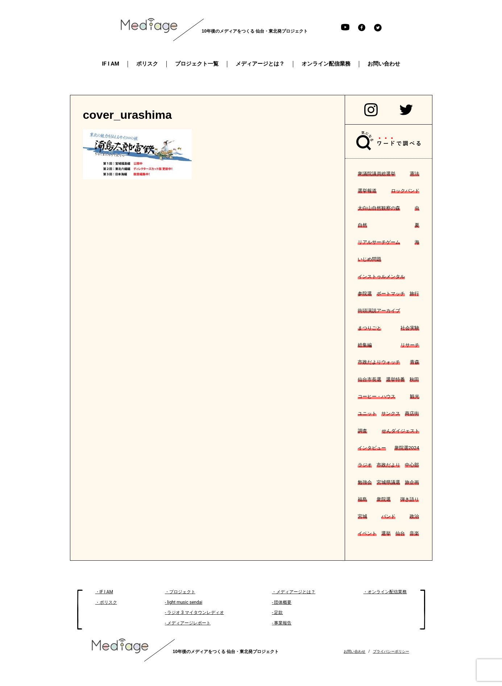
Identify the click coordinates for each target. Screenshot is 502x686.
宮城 (362, 516)
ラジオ (365, 465)
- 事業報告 (281, 623)
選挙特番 (395, 379)
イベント (367, 533)
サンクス (390, 413)
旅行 (414, 293)
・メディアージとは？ (293, 591)
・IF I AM (104, 591)
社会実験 (410, 328)
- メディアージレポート (188, 623)
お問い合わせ (354, 651)
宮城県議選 (388, 482)
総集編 (365, 345)
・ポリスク (106, 602)
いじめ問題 (369, 259)
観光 (414, 396)
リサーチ (410, 345)
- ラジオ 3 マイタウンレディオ (194, 612)
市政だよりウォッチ (379, 362)
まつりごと (369, 328)
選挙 (386, 533)
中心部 (412, 465)
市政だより (388, 465)
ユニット (367, 413)
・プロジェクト (180, 591)
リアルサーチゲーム (379, 242)
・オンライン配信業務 (385, 591)
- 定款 (277, 612)
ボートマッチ (391, 293)
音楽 (414, 533)
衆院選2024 (406, 448)
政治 (414, 516)
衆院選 (384, 499)
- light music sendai (183, 602)
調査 (362, 431)
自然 (362, 225)
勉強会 (365, 482)
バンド (388, 516)
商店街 (412, 413)
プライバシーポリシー (391, 651)
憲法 (414, 173)
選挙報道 (367, 190)
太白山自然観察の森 (379, 208)
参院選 (365, 293)
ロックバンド (405, 190)
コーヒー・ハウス (376, 396)
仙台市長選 (369, 379)
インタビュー (372, 448)
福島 (362, 499)
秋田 (414, 379)
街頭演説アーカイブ (379, 310)
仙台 (400, 533)
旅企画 (412, 482)
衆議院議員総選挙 (376, 173)
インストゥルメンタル (381, 276)
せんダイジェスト (400, 431)
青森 (414, 362)
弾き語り (409, 499)
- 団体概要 (281, 602)
